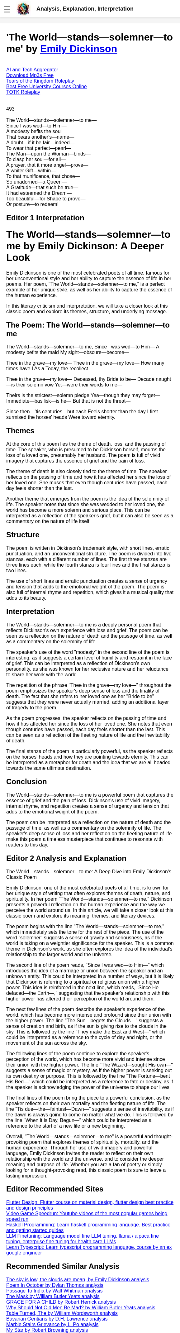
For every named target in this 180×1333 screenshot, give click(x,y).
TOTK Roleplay (23, 92)
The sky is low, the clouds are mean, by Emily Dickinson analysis (77, 1279)
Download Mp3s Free (30, 75)
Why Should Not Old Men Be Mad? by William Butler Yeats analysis (80, 1307)
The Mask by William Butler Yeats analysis (53, 1296)
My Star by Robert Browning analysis (47, 1330)
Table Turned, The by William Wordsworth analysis (62, 1313)
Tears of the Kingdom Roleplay (40, 81)
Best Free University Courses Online (46, 86)
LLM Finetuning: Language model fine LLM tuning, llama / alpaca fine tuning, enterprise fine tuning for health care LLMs (82, 1238)
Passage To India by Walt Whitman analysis (54, 1290)
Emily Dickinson (78, 48)
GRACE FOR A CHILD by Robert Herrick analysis (61, 1302)
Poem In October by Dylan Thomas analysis (54, 1285)
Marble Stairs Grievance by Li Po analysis (52, 1324)
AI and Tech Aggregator (32, 69)
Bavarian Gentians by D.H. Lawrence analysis (57, 1318)
